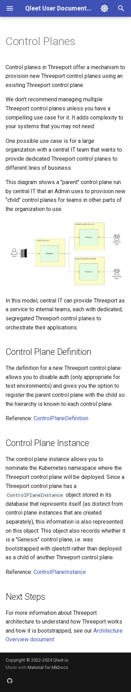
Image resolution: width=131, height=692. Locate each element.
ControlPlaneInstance (60, 572)
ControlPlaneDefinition (61, 418)
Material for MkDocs (48, 667)
